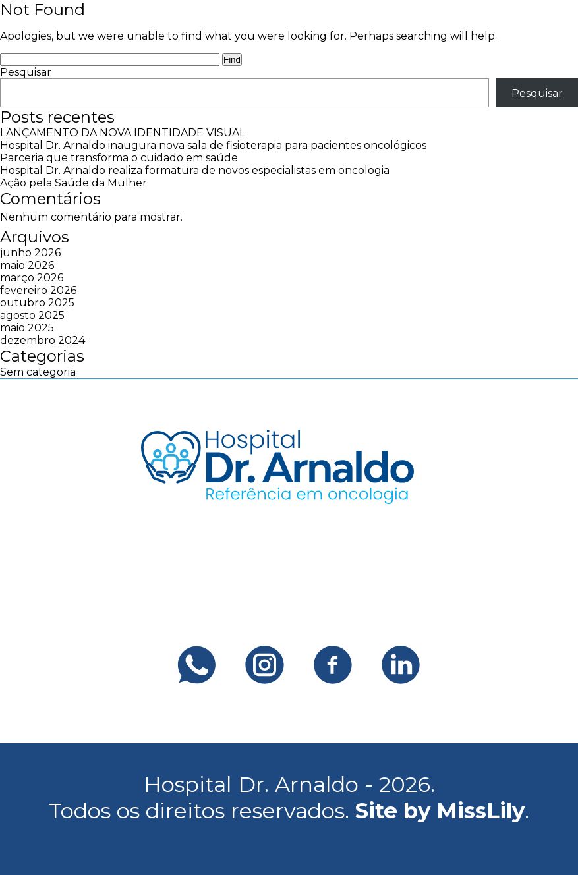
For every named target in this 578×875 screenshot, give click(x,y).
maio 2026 (27, 265)
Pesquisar (25, 72)
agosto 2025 (32, 315)
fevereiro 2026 (38, 290)
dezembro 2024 (42, 340)
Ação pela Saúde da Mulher (73, 183)
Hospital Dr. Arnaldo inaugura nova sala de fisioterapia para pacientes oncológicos (213, 145)
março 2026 (31, 277)
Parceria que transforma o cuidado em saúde (119, 158)
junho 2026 (30, 252)
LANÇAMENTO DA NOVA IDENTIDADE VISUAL (122, 133)
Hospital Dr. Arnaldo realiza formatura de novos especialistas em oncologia (195, 170)
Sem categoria (38, 372)
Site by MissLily (440, 811)
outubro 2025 (37, 302)
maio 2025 (27, 328)
